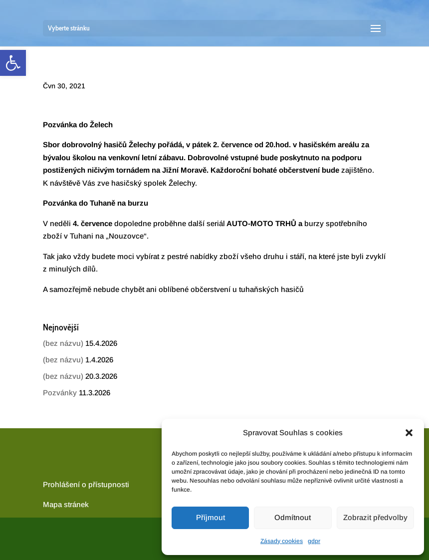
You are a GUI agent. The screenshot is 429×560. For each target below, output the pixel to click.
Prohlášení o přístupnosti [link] (86, 484)
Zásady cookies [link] (281, 541)
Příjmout (210, 517)
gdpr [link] (314, 541)
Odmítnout (292, 517)
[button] (409, 433)
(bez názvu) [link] (63, 343)
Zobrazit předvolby (375, 517)
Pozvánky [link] (60, 392)
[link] (13, 63)
